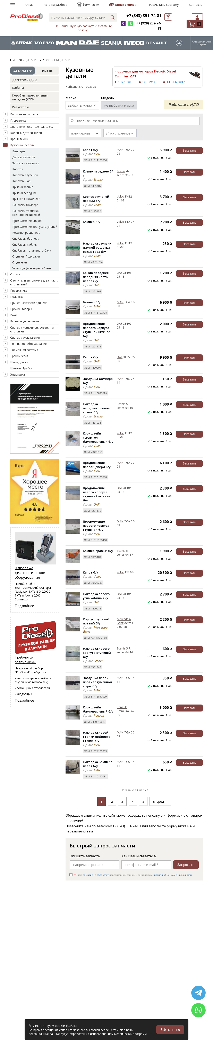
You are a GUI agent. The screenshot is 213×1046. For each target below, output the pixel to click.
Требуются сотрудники (25, 659)
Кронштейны (19, 139)
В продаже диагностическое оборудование (30, 573)
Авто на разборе (55, 5)
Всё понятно (170, 1029)
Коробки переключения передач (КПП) (30, 97)
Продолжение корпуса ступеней (34, 227)
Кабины (18, 88)
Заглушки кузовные (25, 163)
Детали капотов (23, 157)
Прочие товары (21, 309)
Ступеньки (19, 262)
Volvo (120, 196)
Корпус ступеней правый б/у (96, 198)
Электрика (17, 374)
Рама (13, 315)
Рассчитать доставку (164, 5)
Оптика (15, 274)
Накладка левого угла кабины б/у (96, 596)
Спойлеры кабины (24, 244)
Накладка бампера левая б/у (97, 764)
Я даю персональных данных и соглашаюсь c (133, 874)
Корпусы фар (21, 181)
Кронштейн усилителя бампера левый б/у (98, 437)
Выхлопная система (24, 114)
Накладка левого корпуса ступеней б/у (97, 652)
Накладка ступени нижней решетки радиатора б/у (97, 247)
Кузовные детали (22, 145)
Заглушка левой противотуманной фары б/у (97, 682)
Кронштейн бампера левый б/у (98, 709)
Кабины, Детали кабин (26, 133)
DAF (119, 273)
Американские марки (202, 43)
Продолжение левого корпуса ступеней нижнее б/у (96, 494)
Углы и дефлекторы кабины (31, 268)
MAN (120, 150)
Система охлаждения (25, 337)
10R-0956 (148, 82)
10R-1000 (124, 82)
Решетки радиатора (26, 232)
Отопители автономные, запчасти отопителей (34, 282)
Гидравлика (18, 120)
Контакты (196, 5)
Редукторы (20, 107)
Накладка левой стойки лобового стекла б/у (96, 736)
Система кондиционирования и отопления (32, 329)
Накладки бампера (25, 205)
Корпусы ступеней (25, 175)
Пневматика (18, 290)
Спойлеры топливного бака (31, 250)
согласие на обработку (96, 874)
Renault (122, 707)
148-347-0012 (176, 82)
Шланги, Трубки (21, 368)
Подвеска (17, 297)
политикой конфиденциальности (173, 874)
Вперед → (160, 801)
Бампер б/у (91, 222)
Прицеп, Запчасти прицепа (28, 303)
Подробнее (24, 605)
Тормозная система (24, 350)
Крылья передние (24, 193)
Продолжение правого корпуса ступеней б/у (96, 525)
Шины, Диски (19, 362)
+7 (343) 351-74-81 (143, 15)
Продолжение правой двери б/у (97, 465)
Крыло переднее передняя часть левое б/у (96, 277)
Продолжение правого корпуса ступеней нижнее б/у (96, 330)
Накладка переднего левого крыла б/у (97, 408)
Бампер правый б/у (98, 551)
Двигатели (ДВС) (24, 80)
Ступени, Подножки (26, 256)
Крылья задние (22, 187)
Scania (121, 171)
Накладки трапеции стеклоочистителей (26, 213)
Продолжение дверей (27, 221)
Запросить (185, 864)
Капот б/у (90, 150)
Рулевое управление (24, 321)
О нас (29, 5)
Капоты (17, 169)
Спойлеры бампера (25, 238)
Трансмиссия (19, 356)
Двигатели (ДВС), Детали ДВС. (31, 127)
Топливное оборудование (28, 344)
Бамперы (18, 151)
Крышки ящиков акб (26, 199)
